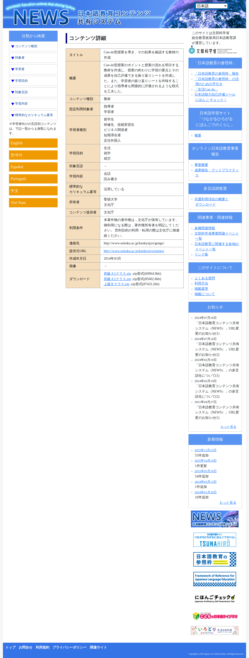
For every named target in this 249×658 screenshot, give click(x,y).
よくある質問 (205, 278)
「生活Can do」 (206, 89)
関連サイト (98, 647)
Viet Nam (18, 203)
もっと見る (228, 427)
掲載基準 (201, 289)
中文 (14, 191)
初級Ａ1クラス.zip (117, 273)
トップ (10, 647)
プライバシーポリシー (70, 647)
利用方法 (201, 283)
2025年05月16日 (206, 471)
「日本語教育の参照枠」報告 (217, 73)
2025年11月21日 (205, 450)
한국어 (16, 155)
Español (17, 167)
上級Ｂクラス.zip (116, 284)
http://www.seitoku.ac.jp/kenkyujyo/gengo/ (134, 251)
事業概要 (201, 165)
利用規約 (42, 647)
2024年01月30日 (206, 492)
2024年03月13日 (206, 482)
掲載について (205, 294)
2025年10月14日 (206, 460)
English (17, 143)
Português (18, 179)
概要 (198, 135)
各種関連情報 (202, 228)
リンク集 (201, 254)
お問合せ (25, 647)
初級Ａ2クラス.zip (117, 279)
